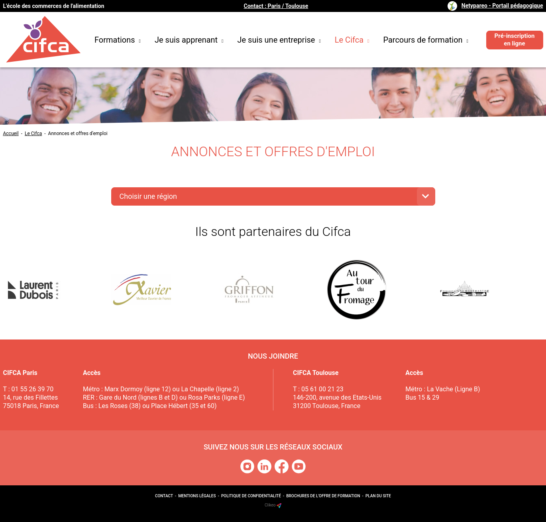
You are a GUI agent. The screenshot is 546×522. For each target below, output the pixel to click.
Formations (117, 40)
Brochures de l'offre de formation (323, 496)
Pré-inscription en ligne (515, 39)
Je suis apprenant (189, 40)
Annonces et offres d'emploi (78, 133)
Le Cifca (352, 40)
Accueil (11, 133)
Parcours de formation (425, 40)
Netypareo (502, 5)
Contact (164, 496)
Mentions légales (197, 496)
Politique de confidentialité (251, 496)
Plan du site (378, 496)
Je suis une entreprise (279, 40)
